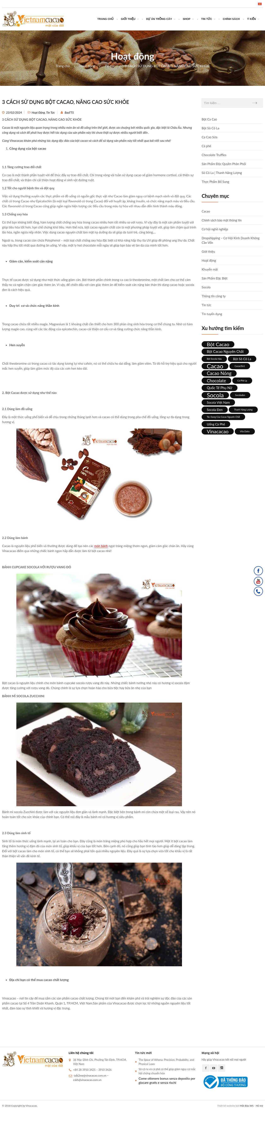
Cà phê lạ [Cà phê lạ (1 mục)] (242, 380)
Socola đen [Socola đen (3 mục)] (215, 410)
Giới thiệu (128, 19)
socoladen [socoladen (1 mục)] (240, 395)
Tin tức (206, 19)
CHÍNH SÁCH (231, 19)
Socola (206, 287)
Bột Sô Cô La (210, 128)
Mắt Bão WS (246, 1105)
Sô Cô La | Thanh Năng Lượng (222, 173)
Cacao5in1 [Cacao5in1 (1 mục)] (240, 366)
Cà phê (206, 146)
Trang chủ (105, 19)
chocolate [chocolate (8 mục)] (216, 380)
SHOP (186, 19)
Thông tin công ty (214, 296)
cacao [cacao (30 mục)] (215, 366)
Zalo (221, 1068)
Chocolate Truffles (214, 155)
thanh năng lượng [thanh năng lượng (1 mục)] (243, 409)
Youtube (213, 1068)
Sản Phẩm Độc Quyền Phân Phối (224, 164)
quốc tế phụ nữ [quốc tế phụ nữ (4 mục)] (219, 388)
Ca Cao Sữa (209, 137)
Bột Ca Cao (209, 119)
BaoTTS (69, 112)
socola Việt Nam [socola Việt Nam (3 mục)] (218, 402)
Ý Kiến (251, 19)
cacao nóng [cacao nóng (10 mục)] (219, 373)
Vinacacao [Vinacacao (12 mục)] (218, 431)
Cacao (206, 211)
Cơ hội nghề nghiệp (215, 229)
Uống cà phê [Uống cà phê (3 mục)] (216, 424)
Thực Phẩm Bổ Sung (215, 181)
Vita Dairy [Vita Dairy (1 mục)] (245, 431)
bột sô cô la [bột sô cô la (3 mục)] (242, 359)
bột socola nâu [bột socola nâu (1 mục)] (214, 358)
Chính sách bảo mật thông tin (222, 220)
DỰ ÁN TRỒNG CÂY (159, 19)
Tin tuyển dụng (212, 314)
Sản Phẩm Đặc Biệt (215, 278)
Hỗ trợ (259, 1105)
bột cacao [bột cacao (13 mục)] (218, 344)
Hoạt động (87, 66)
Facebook (206, 1068)
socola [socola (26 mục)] (215, 395)
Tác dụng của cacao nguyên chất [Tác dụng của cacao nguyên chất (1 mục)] (223, 416)
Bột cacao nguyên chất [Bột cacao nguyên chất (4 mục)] (225, 351)
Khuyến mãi (210, 269)
